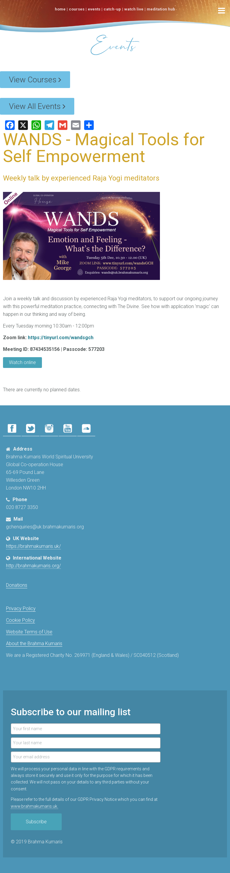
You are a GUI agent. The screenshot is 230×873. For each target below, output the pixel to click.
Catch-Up (112, 9)
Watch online (22, 362)
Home (60, 9)
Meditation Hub (161, 9)
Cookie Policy (20, 620)
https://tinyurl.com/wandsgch (60, 337)
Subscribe (36, 821)
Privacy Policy (21, 608)
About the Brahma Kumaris (34, 643)
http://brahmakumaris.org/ (33, 566)
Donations (16, 585)
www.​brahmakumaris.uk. (34, 806)
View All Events (37, 106)
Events (94, 9)
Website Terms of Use (29, 632)
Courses (76, 9)
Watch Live (133, 9)
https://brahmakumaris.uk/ (33, 546)
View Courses (35, 79)
